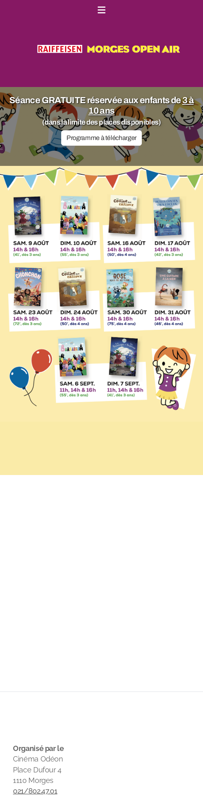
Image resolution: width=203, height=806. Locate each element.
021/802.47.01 (35, 791)
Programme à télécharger (101, 137)
